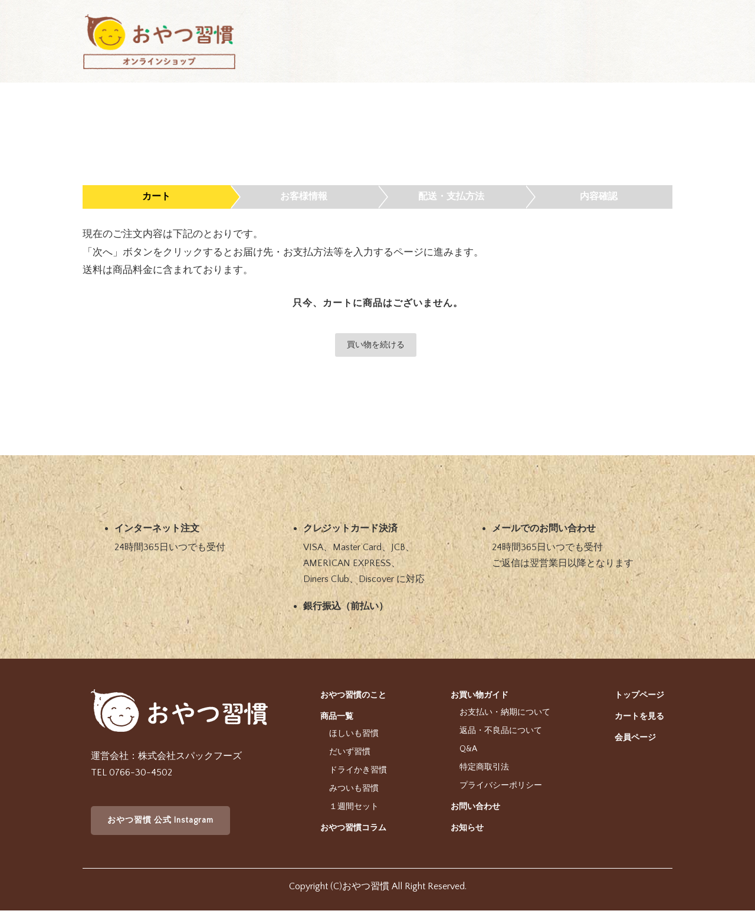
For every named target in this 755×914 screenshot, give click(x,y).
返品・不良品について (500, 730)
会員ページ (635, 737)
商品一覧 (336, 716)
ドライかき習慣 (358, 770)
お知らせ (467, 828)
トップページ (639, 695)
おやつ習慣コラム (353, 828)
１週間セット (354, 806)
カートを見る (639, 716)
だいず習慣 (349, 752)
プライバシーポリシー (500, 785)
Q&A (468, 749)
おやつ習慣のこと (353, 695)
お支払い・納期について (504, 712)
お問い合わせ (475, 806)
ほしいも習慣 (354, 733)
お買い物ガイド (479, 695)
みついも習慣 (354, 788)
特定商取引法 (484, 767)
